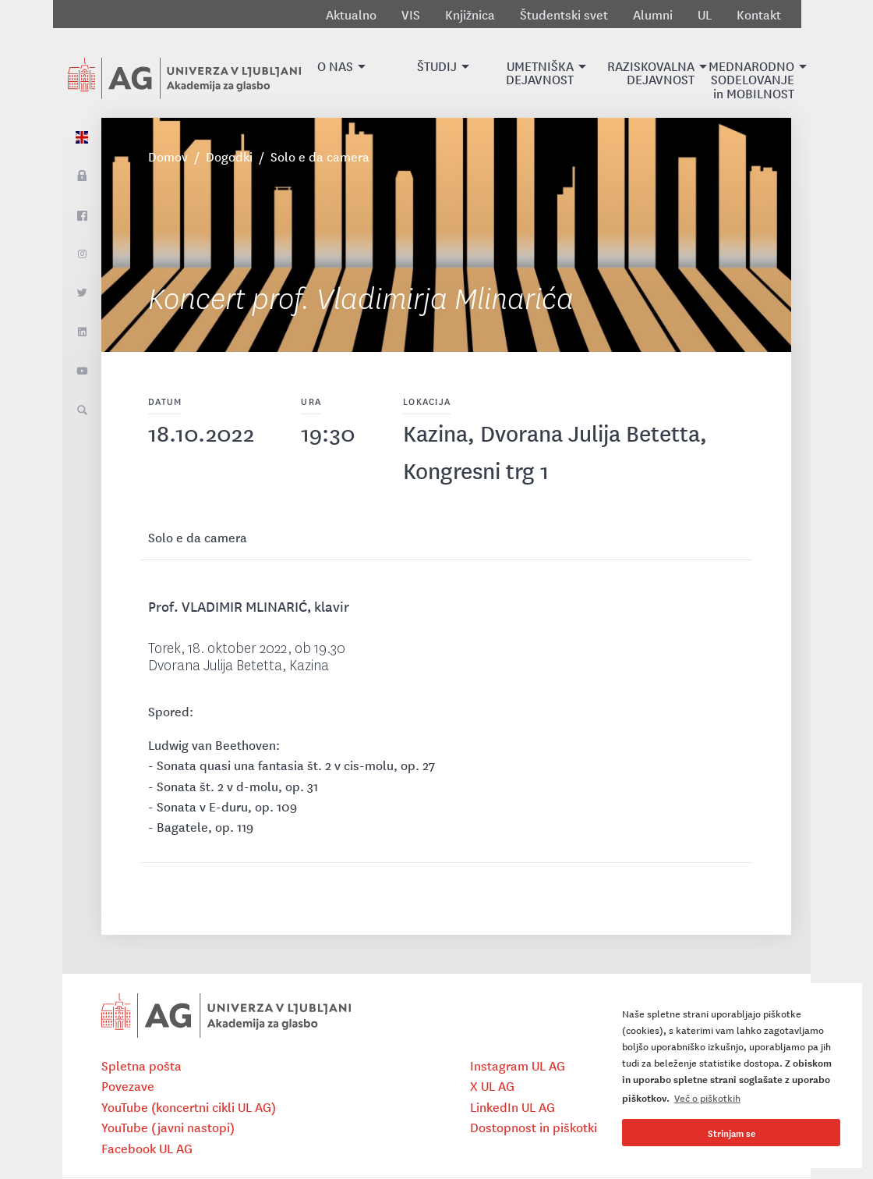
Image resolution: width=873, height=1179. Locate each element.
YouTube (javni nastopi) (168, 1126)
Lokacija (427, 400)
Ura (311, 400)
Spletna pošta (141, 1065)
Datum (165, 400)
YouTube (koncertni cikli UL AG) (188, 1106)
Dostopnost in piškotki (533, 1126)
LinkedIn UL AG (512, 1106)
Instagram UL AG (517, 1065)
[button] (335, 73)
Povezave (127, 1085)
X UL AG (492, 1085)
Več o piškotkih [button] (707, 1097)
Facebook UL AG (147, 1147)
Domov (168, 156)
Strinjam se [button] (731, 1132)
